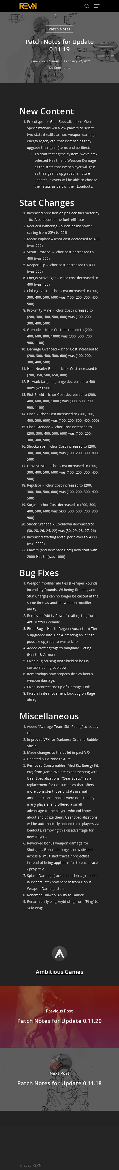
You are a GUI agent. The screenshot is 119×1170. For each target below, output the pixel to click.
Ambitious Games (46, 61)
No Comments (59, 67)
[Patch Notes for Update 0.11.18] (59, 1079)
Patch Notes (59, 29)
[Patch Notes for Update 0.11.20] (59, 1017)
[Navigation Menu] (97, 5)
